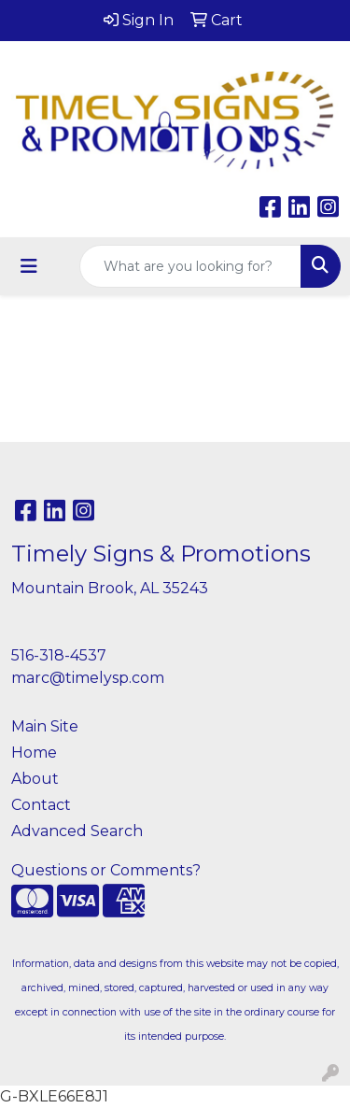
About (35, 779)
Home (34, 752)
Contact (41, 805)
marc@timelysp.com (87, 678)
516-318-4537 (58, 655)
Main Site (44, 726)
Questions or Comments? (106, 870)
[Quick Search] (190, 266)
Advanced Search (77, 831)
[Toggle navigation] (29, 266)
